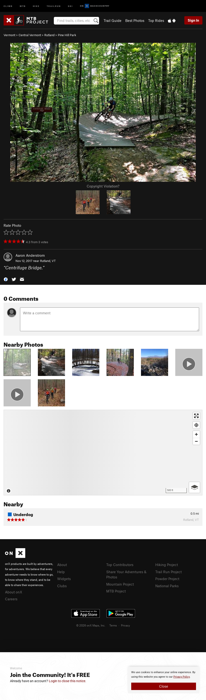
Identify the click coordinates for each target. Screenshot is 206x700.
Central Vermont (30, 35)
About (62, 564)
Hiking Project (166, 564)
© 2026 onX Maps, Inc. (90, 625)
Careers (11, 599)
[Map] (103, 452)
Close (163, 686)
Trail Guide (112, 20)
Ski (70, 5)
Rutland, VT (48, 261)
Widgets (64, 579)
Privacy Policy (181, 676)
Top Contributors (119, 564)
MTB (23, 5)
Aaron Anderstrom (30, 255)
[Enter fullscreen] (196, 415)
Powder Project (167, 579)
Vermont (9, 35)
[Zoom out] (196, 441)
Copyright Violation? (103, 186)
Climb (8, 5)
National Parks (167, 586)
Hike (36, 5)
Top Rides (156, 20)
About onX (13, 592)
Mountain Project (120, 584)
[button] (6, 278)
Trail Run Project (168, 572)
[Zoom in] (196, 434)
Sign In (193, 20)
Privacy (125, 625)
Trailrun (54, 5)
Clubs (62, 586)
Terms (113, 625)
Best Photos (134, 20)
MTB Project (116, 591)
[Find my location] (196, 425)
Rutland (49, 35)
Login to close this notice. (67, 681)
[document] (163, 680)
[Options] (194, 487)
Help (61, 572)
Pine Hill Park (67, 35)
